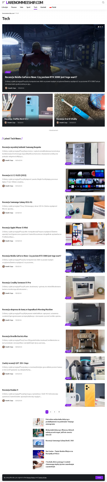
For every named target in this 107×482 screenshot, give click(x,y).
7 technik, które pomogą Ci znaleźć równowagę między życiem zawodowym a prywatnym (60, 464)
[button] (99, 27)
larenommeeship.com (24, 2)
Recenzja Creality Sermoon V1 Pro (18, 282)
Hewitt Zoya (12, 88)
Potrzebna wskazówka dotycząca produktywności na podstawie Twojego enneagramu (60, 422)
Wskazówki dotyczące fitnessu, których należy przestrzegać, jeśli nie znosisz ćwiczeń (60, 433)
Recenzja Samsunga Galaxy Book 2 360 (60, 441)
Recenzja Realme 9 (11, 389)
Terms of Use (44, 477)
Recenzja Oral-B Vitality (68, 118)
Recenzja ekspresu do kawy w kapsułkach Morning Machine (31, 309)
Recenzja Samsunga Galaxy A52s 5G (19, 202)
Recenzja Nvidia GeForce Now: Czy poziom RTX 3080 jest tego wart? (52, 77)
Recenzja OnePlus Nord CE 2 (17, 118)
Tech (8, 72)
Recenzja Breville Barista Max (16, 336)
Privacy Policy (31, 477)
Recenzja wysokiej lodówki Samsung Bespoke (24, 147)
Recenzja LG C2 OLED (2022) (15, 175)
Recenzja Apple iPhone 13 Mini (16, 227)
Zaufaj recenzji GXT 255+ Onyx (17, 363)
